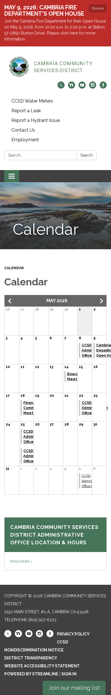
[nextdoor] (71, 87)
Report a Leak (26, 110)
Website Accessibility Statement (42, 666)
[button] (10, 301)
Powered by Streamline (31, 674)
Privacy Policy (73, 634)
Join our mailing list (74, 687)
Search (86, 155)
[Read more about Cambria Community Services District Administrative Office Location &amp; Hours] (55, 544)
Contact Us (23, 130)
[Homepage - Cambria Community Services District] (55, 66)
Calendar (14, 268)
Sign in (69, 674)
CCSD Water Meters (32, 101)
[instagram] (92, 87)
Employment (25, 139)
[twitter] (61, 87)
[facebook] (103, 87)
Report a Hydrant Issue (35, 120)
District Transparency (30, 658)
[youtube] (82, 87)
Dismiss (98, 8)
